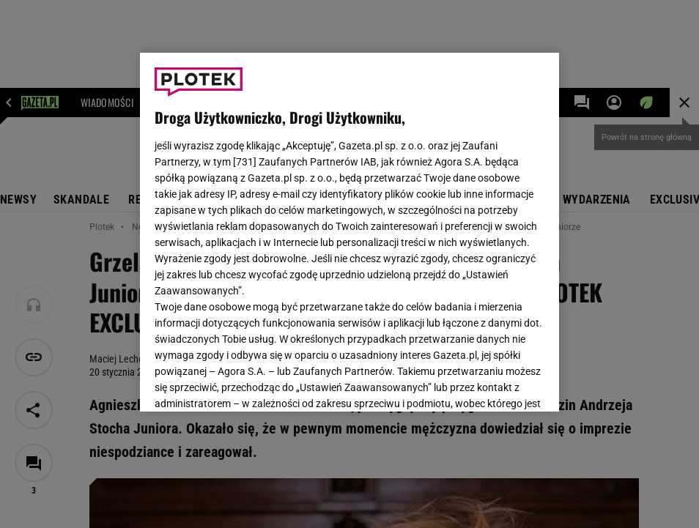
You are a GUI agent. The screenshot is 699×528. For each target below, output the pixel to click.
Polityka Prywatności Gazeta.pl (284, 225)
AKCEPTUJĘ (494, 383)
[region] (349, 232)
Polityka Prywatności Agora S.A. (437, 225)
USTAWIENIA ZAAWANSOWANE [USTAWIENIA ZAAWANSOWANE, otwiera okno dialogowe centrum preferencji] (250, 382)
